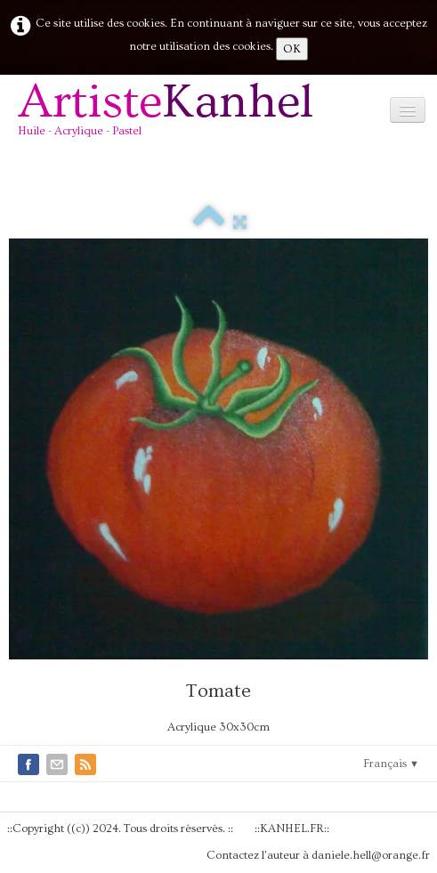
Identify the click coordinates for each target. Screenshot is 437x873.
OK (292, 49)
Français (391, 763)
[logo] (172, 116)
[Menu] (407, 110)
